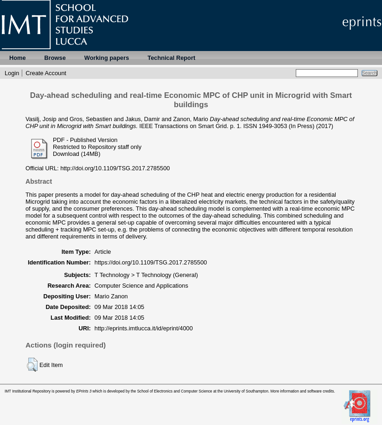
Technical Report (171, 57)
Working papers (106, 57)
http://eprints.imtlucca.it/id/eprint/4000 (144, 328)
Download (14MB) (76, 153)
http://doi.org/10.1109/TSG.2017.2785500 (115, 168)
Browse (55, 57)
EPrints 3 (83, 391)
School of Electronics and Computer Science (174, 391)
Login (12, 73)
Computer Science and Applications (141, 285)
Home (17, 57)
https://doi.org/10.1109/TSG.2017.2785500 (151, 262)
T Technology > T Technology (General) (146, 274)
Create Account (45, 73)
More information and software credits (302, 391)
